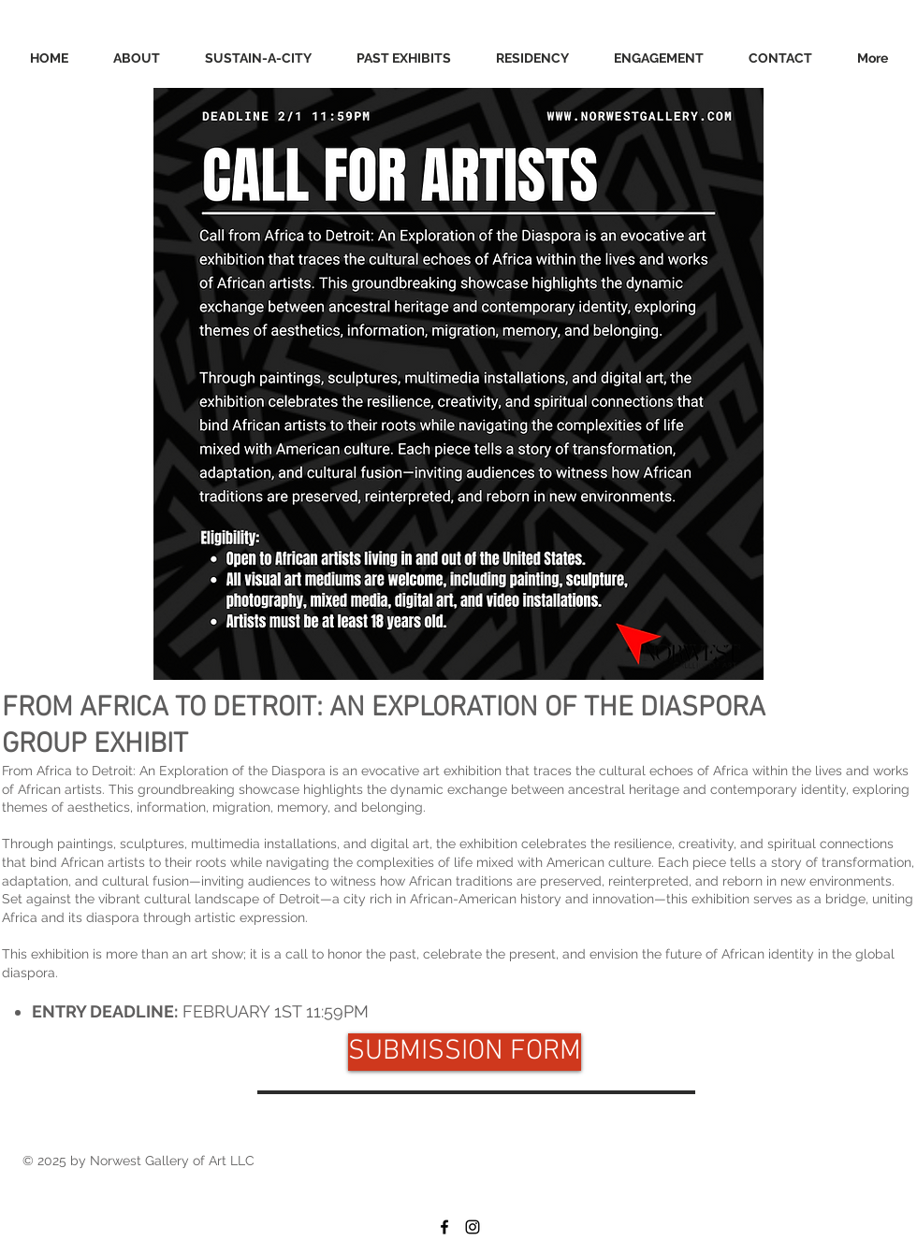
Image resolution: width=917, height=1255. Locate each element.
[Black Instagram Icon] (472, 1227)
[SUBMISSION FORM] (464, 1052)
